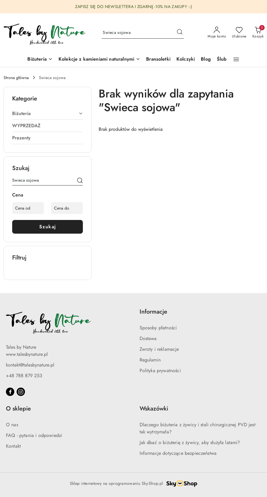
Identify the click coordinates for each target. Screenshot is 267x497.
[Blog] (206, 59)
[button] (99, 59)
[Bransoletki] (158, 59)
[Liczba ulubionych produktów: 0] (239, 33)
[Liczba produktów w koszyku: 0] (257, 33)
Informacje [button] (153, 311)
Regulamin (150, 359)
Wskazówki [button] (154, 408)
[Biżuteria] (39, 59)
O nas (12, 424)
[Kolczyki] (185, 59)
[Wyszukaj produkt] (143, 33)
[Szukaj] (80, 181)
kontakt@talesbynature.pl (30, 364)
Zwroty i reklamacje (159, 349)
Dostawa (148, 338)
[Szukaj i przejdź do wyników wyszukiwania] (180, 32)
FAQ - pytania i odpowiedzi (34, 435)
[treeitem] (47, 113)
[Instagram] (21, 392)
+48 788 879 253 (24, 375)
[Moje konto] (217, 33)
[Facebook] (10, 392)
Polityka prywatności (160, 370)
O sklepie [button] (18, 408)
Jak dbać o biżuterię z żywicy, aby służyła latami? (190, 442)
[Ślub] (222, 59)
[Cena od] (28, 208)
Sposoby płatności (158, 327)
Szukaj (47, 226)
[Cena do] (67, 208)
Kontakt (13, 446)
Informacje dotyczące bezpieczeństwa (178, 453)
